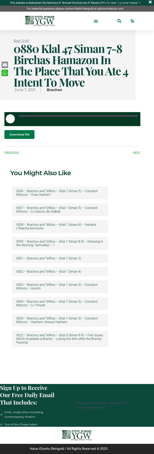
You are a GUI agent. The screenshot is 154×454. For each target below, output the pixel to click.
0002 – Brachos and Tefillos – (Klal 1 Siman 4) (48, 271)
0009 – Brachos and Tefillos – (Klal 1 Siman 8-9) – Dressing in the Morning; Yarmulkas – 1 (59, 243)
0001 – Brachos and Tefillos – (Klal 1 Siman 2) (48, 258)
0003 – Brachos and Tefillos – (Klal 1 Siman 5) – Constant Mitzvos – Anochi (57, 286)
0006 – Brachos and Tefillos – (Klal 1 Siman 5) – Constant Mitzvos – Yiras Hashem (57, 193)
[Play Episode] (10, 118)
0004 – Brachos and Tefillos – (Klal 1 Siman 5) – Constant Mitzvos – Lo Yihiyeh (57, 303)
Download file (19, 134)
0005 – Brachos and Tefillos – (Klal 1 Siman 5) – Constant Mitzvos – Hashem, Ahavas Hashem (57, 320)
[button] (96, 21)
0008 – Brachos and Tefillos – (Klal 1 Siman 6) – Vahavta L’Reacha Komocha (56, 226)
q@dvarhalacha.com (110, 8)
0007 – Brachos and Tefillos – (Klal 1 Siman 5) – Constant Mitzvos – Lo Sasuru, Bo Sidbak (57, 209)
